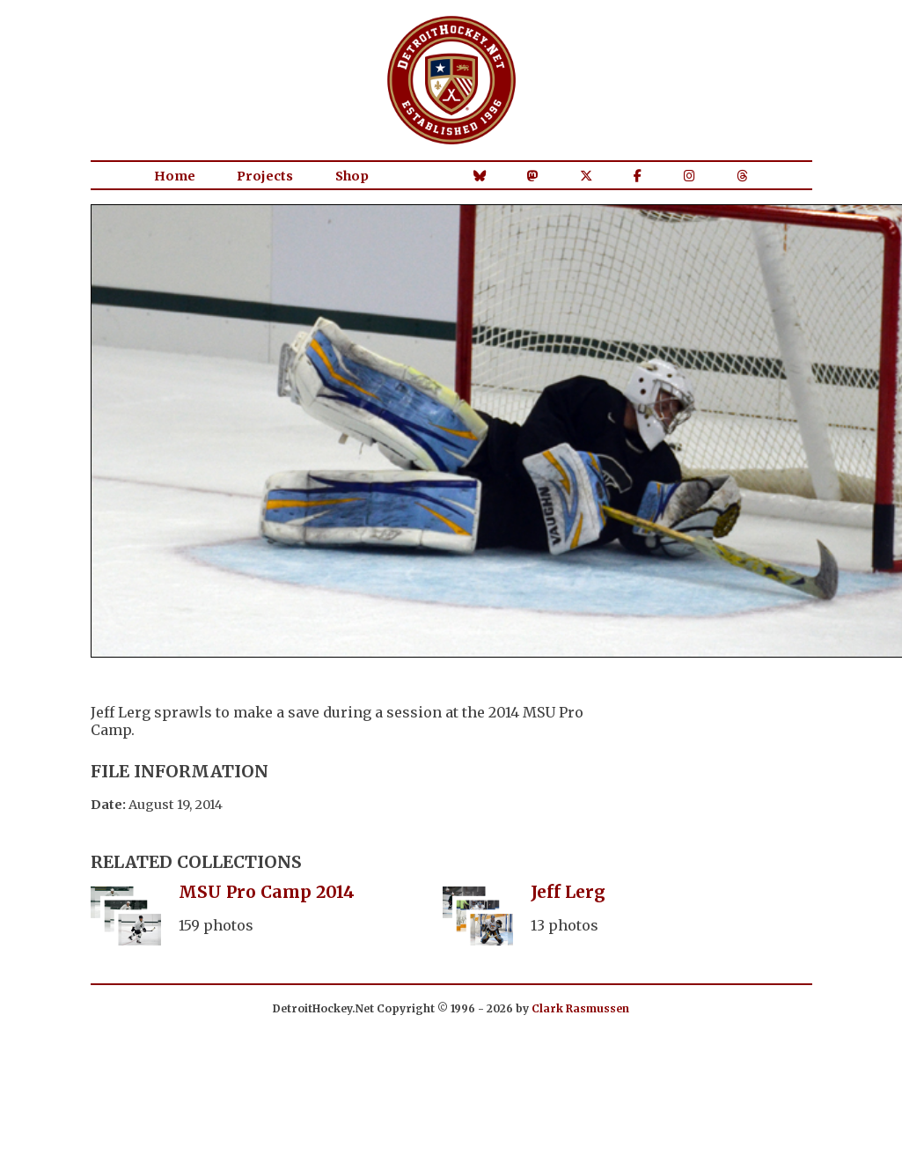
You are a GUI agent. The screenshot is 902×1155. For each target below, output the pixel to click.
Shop (352, 176)
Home (174, 176)
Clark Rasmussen (580, 1008)
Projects (265, 176)
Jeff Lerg (568, 891)
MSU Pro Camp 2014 (267, 891)
